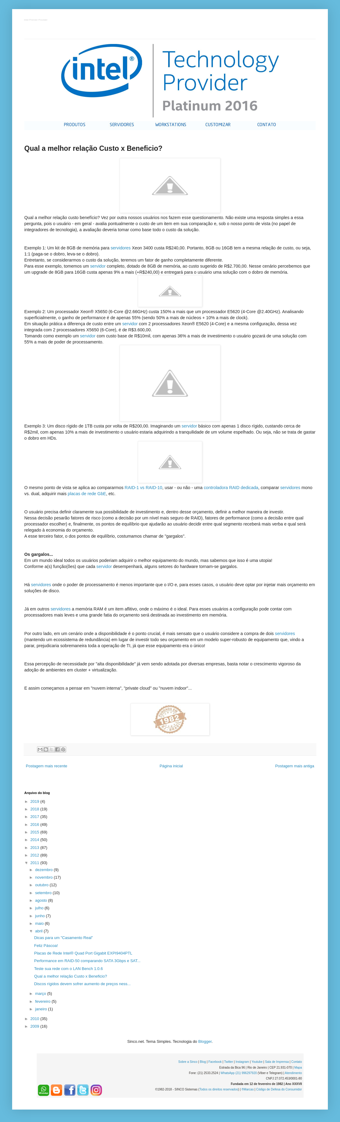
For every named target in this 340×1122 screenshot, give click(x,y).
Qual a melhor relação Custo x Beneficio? (70, 976)
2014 (35, 839)
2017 (35, 816)
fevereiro (43, 1001)
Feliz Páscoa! (46, 945)
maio (40, 923)
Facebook (215, 1061)
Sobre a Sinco (187, 1061)
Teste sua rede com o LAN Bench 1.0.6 (68, 968)
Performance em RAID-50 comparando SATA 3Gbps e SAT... (87, 960)
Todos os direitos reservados (218, 1089)
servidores (120, 247)
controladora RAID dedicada (231, 487)
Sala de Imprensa (277, 1061)
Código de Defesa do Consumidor (279, 1089)
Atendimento (293, 1073)
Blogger (205, 1041)
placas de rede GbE (87, 493)
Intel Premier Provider (36, 20)
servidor (98, 266)
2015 (35, 832)
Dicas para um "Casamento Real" (63, 937)
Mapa (298, 1067)
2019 (35, 801)
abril (39, 931)
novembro (44, 877)
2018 (35, 809)
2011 (35, 862)
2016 (35, 824)
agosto (41, 900)
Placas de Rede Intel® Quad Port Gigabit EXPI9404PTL (83, 953)
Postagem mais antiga (294, 766)
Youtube (256, 1061)
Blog (203, 1061)
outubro (42, 885)
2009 (35, 1026)
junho (40, 916)
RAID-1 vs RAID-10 (143, 487)
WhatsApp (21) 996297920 (238, 1073)
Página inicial (171, 766)
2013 (35, 847)
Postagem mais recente (46, 766)
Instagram (242, 1061)
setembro (44, 893)
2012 (35, 855)
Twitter (228, 1061)
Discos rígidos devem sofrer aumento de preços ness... (82, 984)
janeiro (41, 1009)
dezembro (44, 869)
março (41, 993)
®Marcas (247, 1089)
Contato (296, 1061)
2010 (35, 1018)
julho (40, 908)
